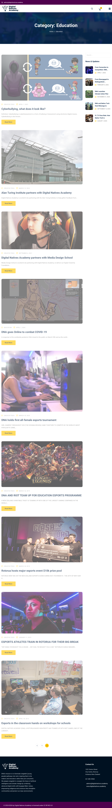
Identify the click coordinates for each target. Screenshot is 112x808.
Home (51, 31)
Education (8, 330)
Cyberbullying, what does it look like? (23, 112)
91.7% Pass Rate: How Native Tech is (102, 116)
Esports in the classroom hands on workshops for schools (35, 726)
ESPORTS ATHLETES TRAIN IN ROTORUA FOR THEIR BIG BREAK (40, 645)
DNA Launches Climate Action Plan (101, 92)
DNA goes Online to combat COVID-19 (24, 335)
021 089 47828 (90, 779)
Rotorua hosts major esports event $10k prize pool (31, 573)
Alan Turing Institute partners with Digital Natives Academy (36, 195)
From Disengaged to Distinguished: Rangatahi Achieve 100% (102, 80)
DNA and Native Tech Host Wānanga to (102, 104)
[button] (110, 9)
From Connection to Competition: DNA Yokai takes (101, 68)
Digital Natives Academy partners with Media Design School (37, 260)
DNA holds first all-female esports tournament (28, 423)
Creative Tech (9, 107)
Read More (8, 125)
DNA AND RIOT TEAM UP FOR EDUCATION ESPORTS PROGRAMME (41, 498)
